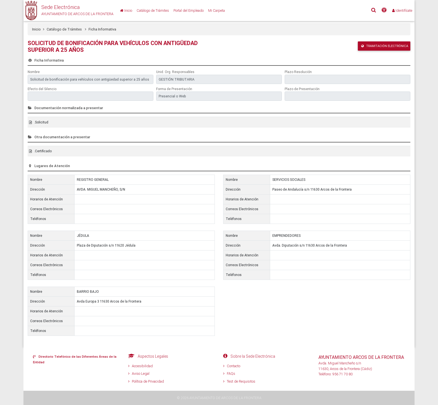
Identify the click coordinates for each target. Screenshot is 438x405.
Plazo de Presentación (302, 89)
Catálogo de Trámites (66, 29)
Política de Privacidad (146, 381)
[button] (68, 10)
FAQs (229, 373)
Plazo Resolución (298, 72)
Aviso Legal (138, 373)
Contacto (231, 366)
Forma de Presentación (174, 89)
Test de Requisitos (239, 381)
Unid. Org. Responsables (175, 72)
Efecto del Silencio (42, 89)
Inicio (36, 29)
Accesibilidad (140, 366)
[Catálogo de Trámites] (152, 10)
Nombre (34, 72)
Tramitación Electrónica (384, 46)
